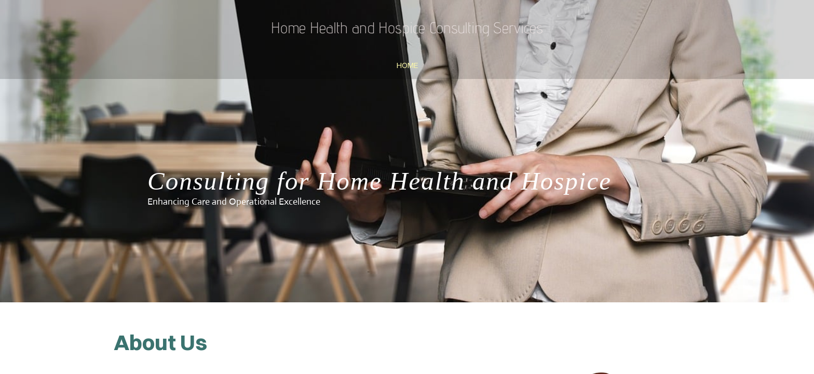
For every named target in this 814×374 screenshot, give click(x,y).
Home (407, 65)
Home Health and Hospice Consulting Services (407, 27)
